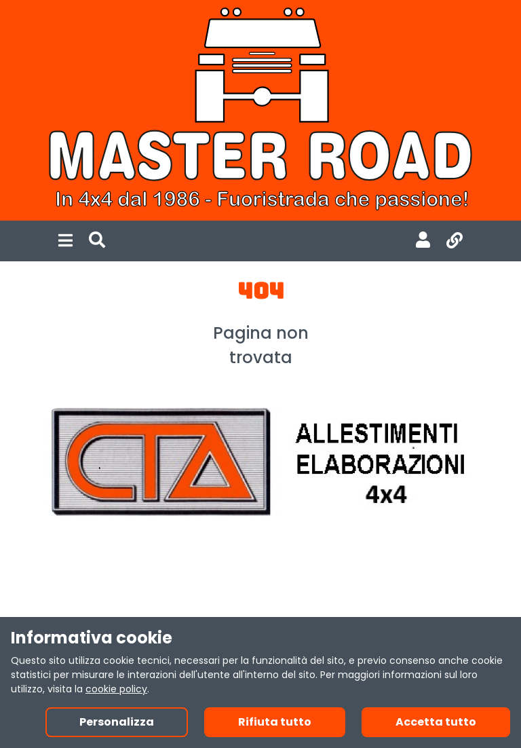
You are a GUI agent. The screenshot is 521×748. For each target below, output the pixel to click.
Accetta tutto (435, 722)
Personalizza (116, 722)
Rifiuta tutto (274, 722)
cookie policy (116, 689)
